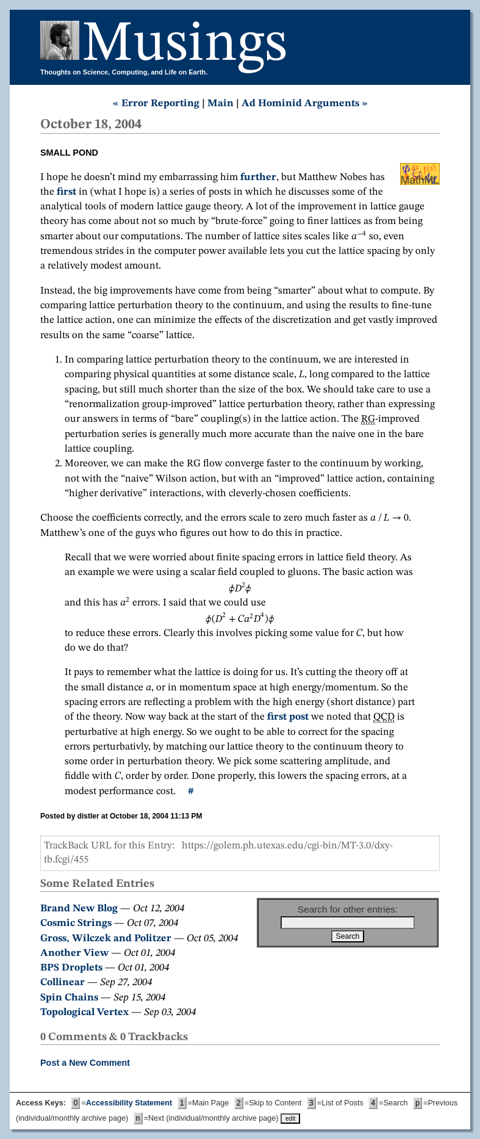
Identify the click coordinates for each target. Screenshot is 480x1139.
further (258, 177)
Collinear (62, 982)
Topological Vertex (84, 1012)
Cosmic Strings (76, 923)
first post (288, 717)
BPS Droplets (71, 968)
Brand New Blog (79, 908)
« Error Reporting (156, 103)
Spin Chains (69, 998)
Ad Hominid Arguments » (305, 103)
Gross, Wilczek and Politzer (105, 938)
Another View (74, 953)
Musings (184, 44)
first (66, 192)
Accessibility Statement (129, 1103)
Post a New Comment (85, 1063)
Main (220, 103)
